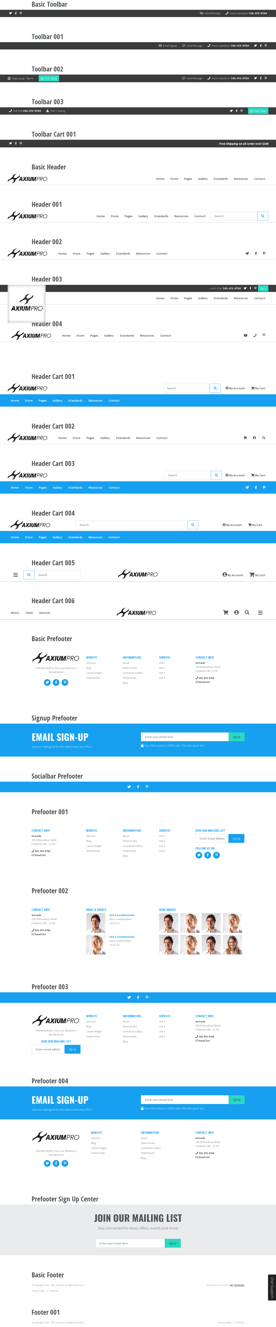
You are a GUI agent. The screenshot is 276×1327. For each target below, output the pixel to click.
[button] (247, 612)
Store (174, 179)
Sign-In (29, 78)
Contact (259, 179)
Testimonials (93, 678)
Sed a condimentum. (120, 919)
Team (29, 613)
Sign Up (237, 737)
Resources (241, 179)
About (15, 613)
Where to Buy (130, 668)
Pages (188, 179)
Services (44, 613)
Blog (88, 668)
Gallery (203, 179)
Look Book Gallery (133, 673)
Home (160, 179)
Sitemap (53, 1291)
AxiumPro (223, 1285)
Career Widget (94, 673)
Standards (221, 179)
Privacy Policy (38, 1291)
